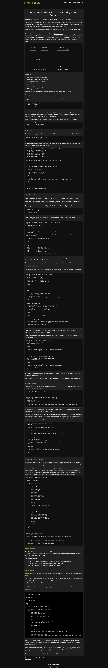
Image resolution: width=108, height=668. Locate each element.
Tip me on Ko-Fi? (54, 667)
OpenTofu (55, 91)
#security (48, 657)
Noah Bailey (32, 3)
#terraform (39, 657)
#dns (43, 657)
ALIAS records (29, 337)
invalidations (74, 468)
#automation (32, 657)
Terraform (46, 91)
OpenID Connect (58, 34)
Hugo (46, 573)
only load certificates (66, 201)
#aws (26, 657)
